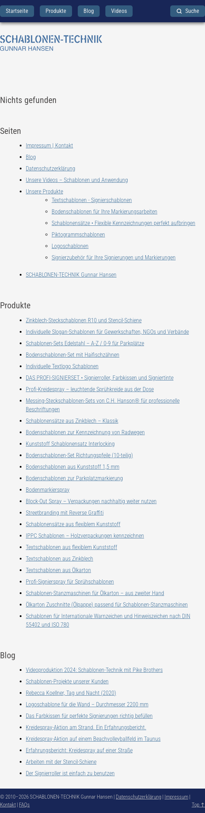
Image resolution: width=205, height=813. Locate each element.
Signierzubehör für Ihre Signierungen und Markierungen (114, 257)
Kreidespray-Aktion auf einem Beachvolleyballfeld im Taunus (93, 738)
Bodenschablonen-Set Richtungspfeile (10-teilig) (79, 455)
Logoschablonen (70, 246)
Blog (89, 11)
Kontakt (8, 805)
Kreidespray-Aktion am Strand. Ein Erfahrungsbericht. (86, 727)
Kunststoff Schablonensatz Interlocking (70, 443)
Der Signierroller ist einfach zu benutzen (70, 773)
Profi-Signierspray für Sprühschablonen (70, 581)
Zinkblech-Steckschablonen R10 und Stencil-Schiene (84, 320)
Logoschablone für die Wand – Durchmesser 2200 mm (87, 704)
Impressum (176, 797)
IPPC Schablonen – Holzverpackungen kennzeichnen (85, 535)
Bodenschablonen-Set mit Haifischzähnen (72, 354)
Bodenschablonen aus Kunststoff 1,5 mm (72, 466)
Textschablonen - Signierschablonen (92, 200)
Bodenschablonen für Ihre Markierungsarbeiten (104, 211)
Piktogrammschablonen (78, 234)
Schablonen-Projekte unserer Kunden (67, 681)
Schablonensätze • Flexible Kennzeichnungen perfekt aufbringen (123, 223)
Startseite (17, 11)
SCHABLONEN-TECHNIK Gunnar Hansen (71, 274)
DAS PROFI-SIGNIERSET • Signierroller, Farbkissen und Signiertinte (99, 377)
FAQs (24, 805)
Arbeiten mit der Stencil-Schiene (61, 761)
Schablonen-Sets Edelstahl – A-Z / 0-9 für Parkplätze (85, 343)
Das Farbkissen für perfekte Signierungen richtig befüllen (89, 715)
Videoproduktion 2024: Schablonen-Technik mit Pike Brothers (94, 670)
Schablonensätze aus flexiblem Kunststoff (73, 524)
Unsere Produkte (44, 191)
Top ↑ (198, 805)
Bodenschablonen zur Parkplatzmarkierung (74, 478)
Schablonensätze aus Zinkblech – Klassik (72, 420)
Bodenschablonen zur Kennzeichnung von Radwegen (85, 432)
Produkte (56, 11)
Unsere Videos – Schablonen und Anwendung (77, 180)
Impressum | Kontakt (49, 145)
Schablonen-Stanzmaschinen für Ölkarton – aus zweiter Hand (95, 593)
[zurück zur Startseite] (102, 43)
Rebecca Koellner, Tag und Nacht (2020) (71, 693)
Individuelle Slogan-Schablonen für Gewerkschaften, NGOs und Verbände (107, 331)
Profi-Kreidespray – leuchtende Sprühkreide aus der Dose (90, 389)
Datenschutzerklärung (50, 168)
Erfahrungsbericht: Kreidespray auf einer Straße (79, 750)
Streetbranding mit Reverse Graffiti (65, 512)
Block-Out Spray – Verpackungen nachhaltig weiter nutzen (91, 501)
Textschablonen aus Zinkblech (59, 558)
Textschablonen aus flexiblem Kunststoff (71, 547)
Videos (119, 11)
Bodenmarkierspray (48, 489)
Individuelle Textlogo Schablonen (62, 366)
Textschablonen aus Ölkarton (58, 570)
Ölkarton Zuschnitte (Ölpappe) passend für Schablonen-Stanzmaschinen (107, 604)
